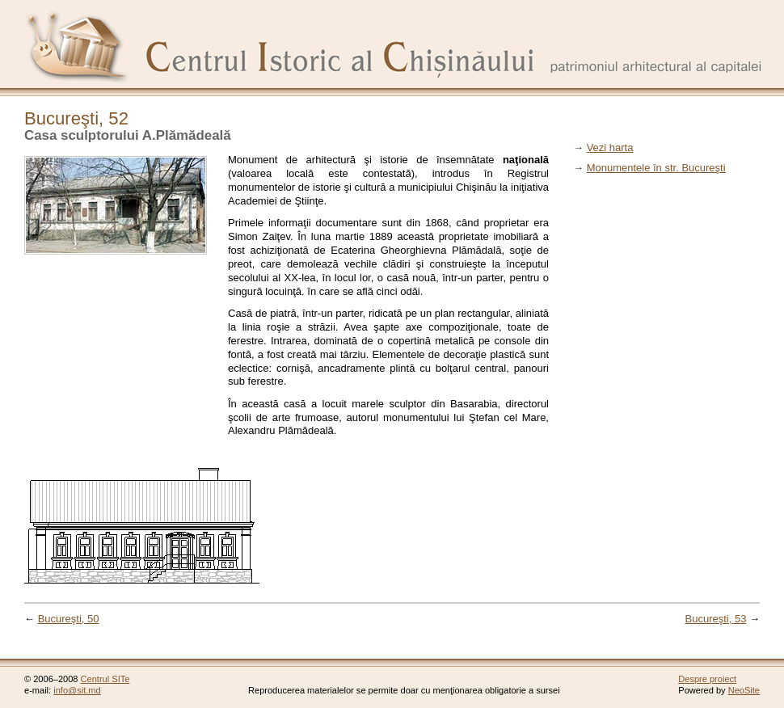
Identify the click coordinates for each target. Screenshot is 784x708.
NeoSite (744, 690)
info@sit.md (77, 690)
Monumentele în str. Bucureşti (656, 168)
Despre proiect (707, 679)
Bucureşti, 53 (716, 619)
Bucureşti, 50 (68, 619)
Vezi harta (610, 147)
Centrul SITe (105, 679)
